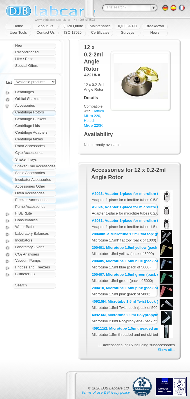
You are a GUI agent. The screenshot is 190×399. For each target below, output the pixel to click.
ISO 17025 (73, 32)
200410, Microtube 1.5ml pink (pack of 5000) (130, 288)
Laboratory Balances (32, 233)
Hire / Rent (24, 59)
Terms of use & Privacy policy (106, 392)
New (19, 45)
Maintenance (100, 26)
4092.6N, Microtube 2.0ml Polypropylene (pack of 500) (139, 315)
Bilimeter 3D (25, 274)
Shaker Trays (26, 159)
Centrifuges (24, 92)
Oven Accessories (29, 193)
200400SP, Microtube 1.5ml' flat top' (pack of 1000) (135, 234)
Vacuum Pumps (28, 260)
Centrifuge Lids (27, 126)
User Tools (18, 32)
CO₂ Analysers (27, 254)
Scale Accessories (30, 173)
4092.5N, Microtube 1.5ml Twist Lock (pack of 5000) (136, 301)
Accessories (25, 105)
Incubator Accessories (33, 179)
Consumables (26, 220)
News (155, 32)
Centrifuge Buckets (30, 119)
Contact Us (46, 32)
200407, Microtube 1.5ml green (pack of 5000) (131, 274)
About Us (45, 26)
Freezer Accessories (31, 200)
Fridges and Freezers (32, 267)
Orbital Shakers (28, 99)
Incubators (23, 240)
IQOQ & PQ (127, 26)
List (9, 82)
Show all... (166, 350)
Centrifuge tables (29, 139)
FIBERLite (23, 213)
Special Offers (26, 65)
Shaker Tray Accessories (35, 166)
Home (18, 26)
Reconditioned (27, 52)
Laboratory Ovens (29, 247)
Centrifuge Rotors (29, 112)
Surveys (127, 32)
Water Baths (25, 227)
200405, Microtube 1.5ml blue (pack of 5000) (130, 261)
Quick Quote (73, 26)
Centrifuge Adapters (31, 132)
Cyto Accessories (29, 153)
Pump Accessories (30, 206)
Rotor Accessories (30, 146)
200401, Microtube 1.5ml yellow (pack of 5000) (132, 247)
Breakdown (155, 26)
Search (21, 285)
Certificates (100, 32)
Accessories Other (30, 186)
